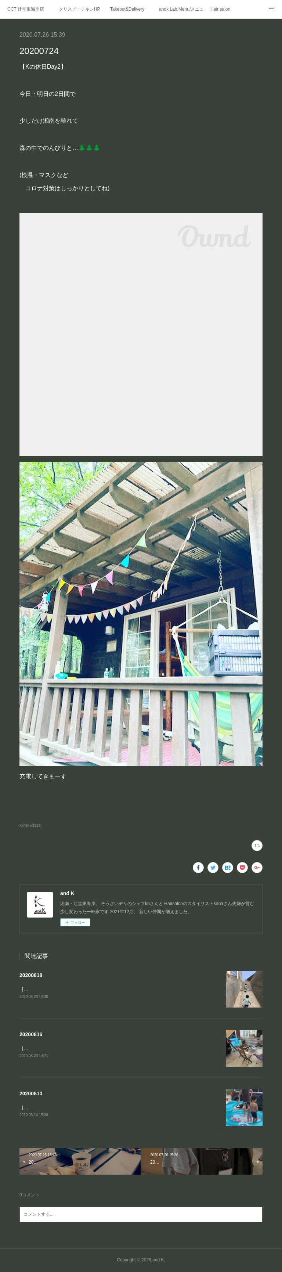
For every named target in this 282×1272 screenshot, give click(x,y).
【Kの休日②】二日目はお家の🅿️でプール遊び (67, 1108)
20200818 (30, 975)
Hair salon (220, 9)
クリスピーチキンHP (79, 9)
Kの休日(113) (30, 826)
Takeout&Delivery (127, 9)
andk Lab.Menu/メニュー (181, 9)
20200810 (30, 1094)
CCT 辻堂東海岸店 (25, 9)
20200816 (30, 1034)
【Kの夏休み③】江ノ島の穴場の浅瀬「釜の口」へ (69, 989)
